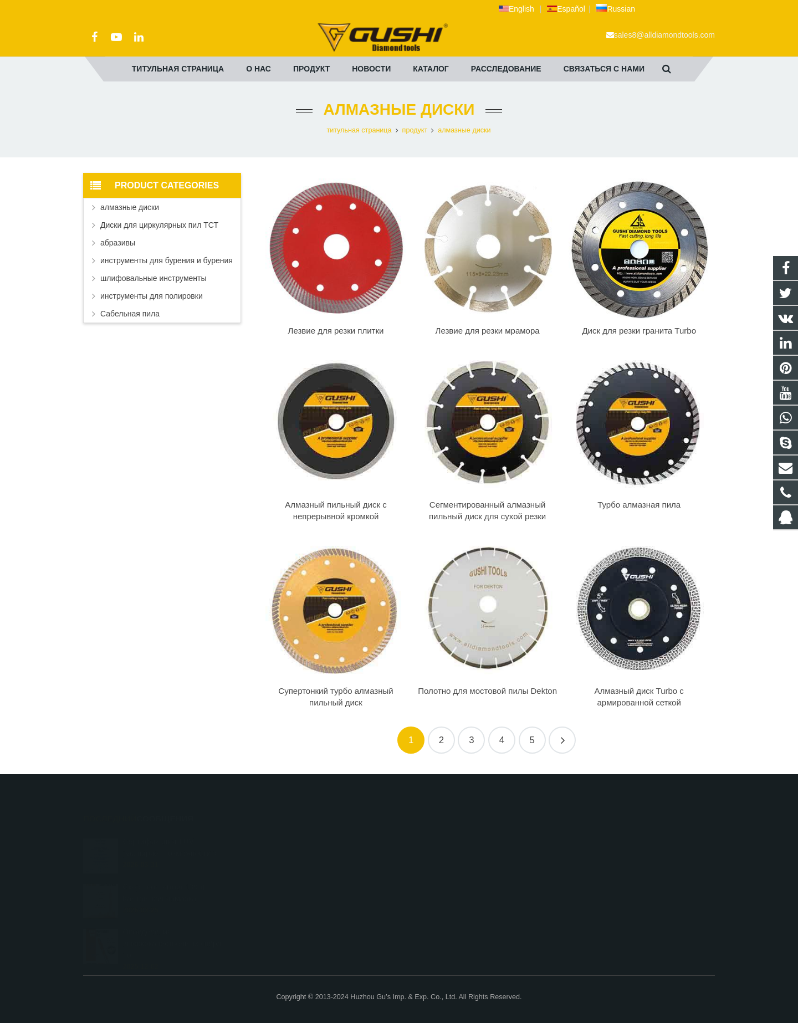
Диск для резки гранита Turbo (639, 330)
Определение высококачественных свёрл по (171, 928)
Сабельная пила (130, 313)
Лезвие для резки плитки (336, 330)
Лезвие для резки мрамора (488, 330)
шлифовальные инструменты (153, 278)
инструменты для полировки (151, 295)
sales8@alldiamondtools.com (664, 34)
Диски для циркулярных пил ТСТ (159, 225)
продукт (415, 130)
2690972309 (437, 839)
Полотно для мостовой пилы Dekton (487, 690)
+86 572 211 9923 (444, 871)
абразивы (117, 242)
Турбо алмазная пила (639, 504)
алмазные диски (399, 109)
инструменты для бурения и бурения (166, 260)
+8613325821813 (444, 855)
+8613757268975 (444, 903)
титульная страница (358, 130)
